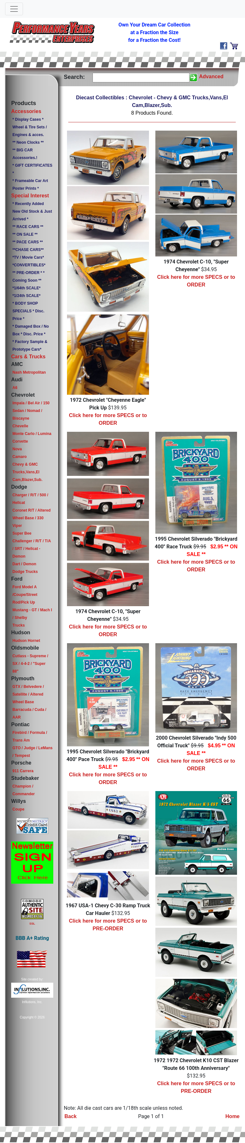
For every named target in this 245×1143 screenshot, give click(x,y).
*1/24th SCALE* (26, 295)
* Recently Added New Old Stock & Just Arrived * (32, 211)
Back (70, 1116)
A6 (14, 387)
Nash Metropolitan (29, 372)
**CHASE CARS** (28, 250)
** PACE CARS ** (27, 242)
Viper (17, 525)
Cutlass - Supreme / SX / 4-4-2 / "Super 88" (30, 664)
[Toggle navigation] (14, 9)
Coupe (18, 809)
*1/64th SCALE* (26, 288)
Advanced (211, 76)
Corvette (20, 441)
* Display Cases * (27, 119)
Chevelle (20, 426)
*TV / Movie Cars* (28, 257)
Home (233, 1116)
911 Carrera (22, 771)
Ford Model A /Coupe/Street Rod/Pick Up (24, 595)
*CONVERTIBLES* (28, 265)
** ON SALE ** (25, 234)
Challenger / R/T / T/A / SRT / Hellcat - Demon (31, 549)
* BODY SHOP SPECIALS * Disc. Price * (28, 311)
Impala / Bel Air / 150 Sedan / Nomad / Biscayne (30, 411)
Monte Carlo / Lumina (31, 433)
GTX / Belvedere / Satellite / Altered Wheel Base (28, 694)
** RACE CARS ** (27, 227)
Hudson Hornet (26, 640)
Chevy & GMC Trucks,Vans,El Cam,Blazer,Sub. (27, 472)
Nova (17, 449)
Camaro (19, 456)
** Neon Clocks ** (28, 142)
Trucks (18, 625)
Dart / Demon (24, 564)
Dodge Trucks (25, 571)
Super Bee (21, 533)
